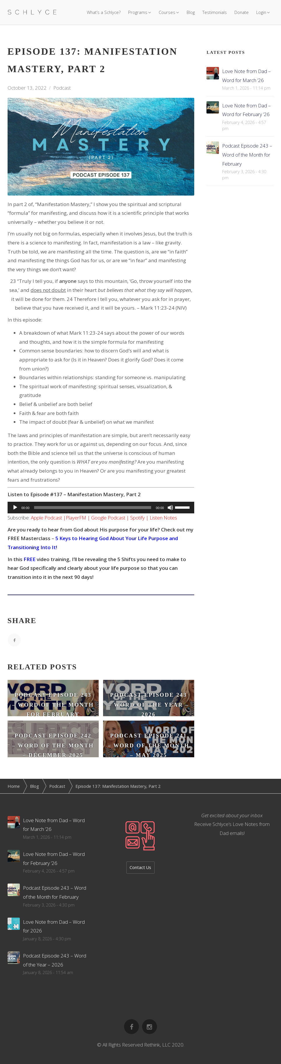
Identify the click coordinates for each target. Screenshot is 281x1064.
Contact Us (140, 867)
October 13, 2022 (27, 87)
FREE (30, 559)
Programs (137, 12)
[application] (101, 507)
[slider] (92, 507)
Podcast (62, 87)
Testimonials (214, 12)
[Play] (15, 507)
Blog (191, 12)
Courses (167, 12)
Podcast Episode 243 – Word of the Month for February (247, 154)
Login (261, 12)
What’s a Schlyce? (104, 12)
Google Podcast (108, 517)
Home (14, 786)
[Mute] (170, 507)
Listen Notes (163, 517)
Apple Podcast (46, 517)
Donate (241, 12)
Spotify (137, 517)
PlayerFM (76, 517)
